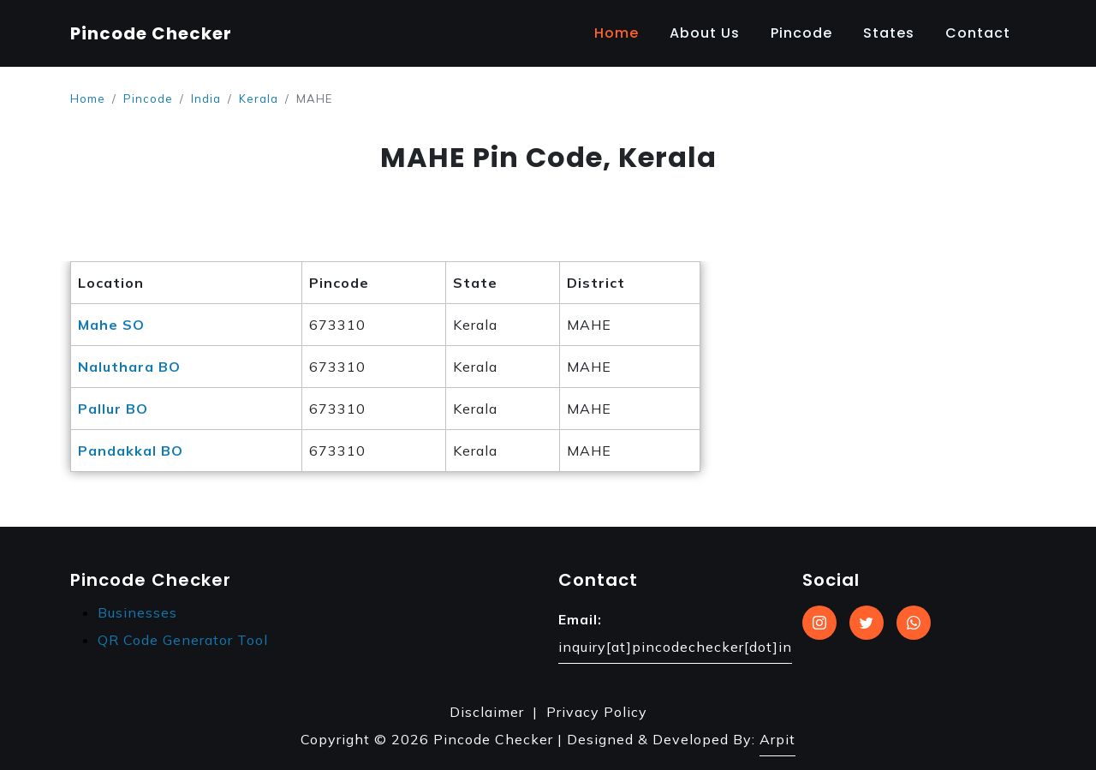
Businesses (137, 612)
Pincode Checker (151, 33)
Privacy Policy (596, 711)
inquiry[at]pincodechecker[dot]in (675, 646)
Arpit (777, 739)
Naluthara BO (129, 366)
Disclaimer (487, 711)
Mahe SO (111, 324)
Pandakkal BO (130, 450)
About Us (705, 33)
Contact (977, 33)
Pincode (801, 33)
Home (616, 33)
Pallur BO (113, 408)
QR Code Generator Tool (183, 639)
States (888, 33)
